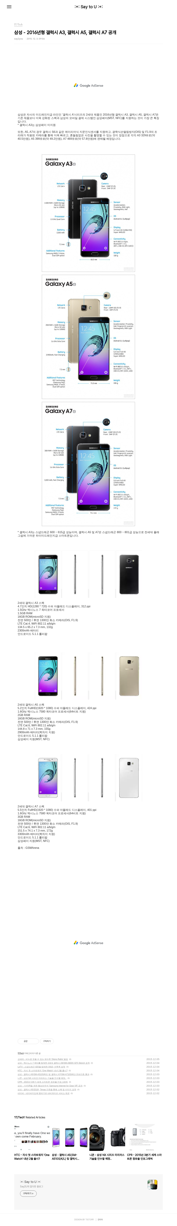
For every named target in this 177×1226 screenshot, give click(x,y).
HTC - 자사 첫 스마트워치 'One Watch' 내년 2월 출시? (43, 1070)
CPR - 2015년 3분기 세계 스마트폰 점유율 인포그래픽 (43, 1082)
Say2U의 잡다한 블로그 (31, 1186)
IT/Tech (21, 1053)
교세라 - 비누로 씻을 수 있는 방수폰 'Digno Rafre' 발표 (43, 1059)
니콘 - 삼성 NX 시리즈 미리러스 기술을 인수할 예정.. (42, 1078)
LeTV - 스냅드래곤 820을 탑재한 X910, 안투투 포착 (41, 1067)
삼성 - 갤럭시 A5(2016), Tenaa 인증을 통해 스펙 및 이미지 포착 (47, 1089)
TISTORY (89, 1219)
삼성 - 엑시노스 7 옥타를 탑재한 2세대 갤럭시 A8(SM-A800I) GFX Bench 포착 (54, 1063)
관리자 (100, 1219)
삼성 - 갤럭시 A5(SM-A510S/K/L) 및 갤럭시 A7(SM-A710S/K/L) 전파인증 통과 (53, 1074)
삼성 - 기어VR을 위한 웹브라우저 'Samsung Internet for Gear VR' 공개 (50, 1086)
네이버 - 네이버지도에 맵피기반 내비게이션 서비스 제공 (43, 1093)
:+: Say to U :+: (88, 7)
